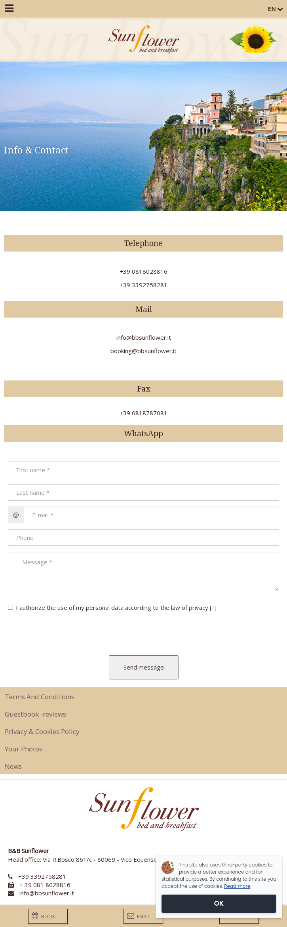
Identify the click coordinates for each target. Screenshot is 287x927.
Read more (237, 886)
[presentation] (54, 630)
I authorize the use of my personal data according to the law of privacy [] (112, 607)
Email (138, 916)
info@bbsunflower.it (46, 893)
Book (43, 916)
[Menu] (8, 8)
